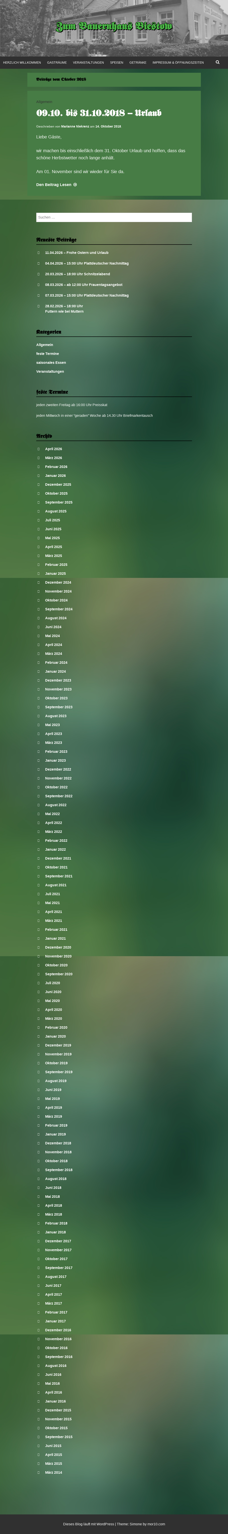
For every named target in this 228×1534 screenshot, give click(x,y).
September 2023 (59, 707)
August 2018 (56, 1179)
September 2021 (59, 876)
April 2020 (53, 1010)
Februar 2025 (56, 565)
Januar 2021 (55, 938)
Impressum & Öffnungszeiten (178, 62)
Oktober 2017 (56, 1259)
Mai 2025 (52, 538)
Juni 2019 (53, 1090)
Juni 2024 (53, 627)
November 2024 (58, 591)
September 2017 (59, 1268)
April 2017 (53, 1294)
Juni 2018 (53, 1188)
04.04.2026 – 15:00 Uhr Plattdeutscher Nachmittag (87, 263)
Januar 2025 (55, 573)
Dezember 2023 (58, 680)
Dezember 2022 (58, 769)
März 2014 (53, 1472)
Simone (136, 1524)
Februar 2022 (56, 840)
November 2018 (58, 1152)
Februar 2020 (56, 1027)
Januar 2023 (55, 760)
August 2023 (56, 716)
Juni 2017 (53, 1285)
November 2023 (58, 689)
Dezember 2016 (58, 1330)
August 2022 (56, 805)
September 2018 (59, 1170)
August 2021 (56, 885)
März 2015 (53, 1463)
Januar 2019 (55, 1134)
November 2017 (58, 1250)
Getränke (137, 62)
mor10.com (156, 1524)
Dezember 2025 (58, 484)
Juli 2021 (52, 894)
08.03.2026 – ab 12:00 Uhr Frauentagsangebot (83, 285)
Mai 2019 (52, 1099)
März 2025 (53, 556)
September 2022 (59, 796)
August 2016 (56, 1366)
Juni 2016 (53, 1374)
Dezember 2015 (58, 1410)
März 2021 (53, 921)
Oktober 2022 (56, 787)
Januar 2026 (55, 476)
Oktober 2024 (56, 600)
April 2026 (53, 449)
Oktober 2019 (56, 1063)
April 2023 (53, 734)
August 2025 (56, 511)
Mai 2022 (52, 814)
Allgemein (44, 102)
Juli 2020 (52, 983)
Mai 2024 (52, 636)
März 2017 (53, 1303)
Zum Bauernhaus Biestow (114, 27)
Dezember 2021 (58, 858)
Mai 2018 (52, 1196)
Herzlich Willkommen (22, 62)
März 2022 (53, 832)
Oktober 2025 (56, 493)
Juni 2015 (53, 1446)
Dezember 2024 (58, 582)
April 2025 (53, 547)
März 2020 (53, 1018)
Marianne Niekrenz (75, 126)
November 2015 (58, 1419)
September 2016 (59, 1357)
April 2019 (53, 1107)
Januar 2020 (55, 1036)
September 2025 (59, 502)
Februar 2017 (56, 1312)
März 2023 (53, 743)
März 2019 (53, 1116)
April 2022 (53, 823)
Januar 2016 (55, 1401)
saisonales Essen (51, 362)
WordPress (105, 1524)
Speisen (116, 62)
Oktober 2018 (56, 1161)
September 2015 (59, 1437)
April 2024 (53, 645)
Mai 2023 (52, 725)
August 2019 (56, 1081)
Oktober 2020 (56, 965)
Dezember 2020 (58, 947)
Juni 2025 (53, 529)
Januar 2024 (55, 671)
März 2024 (53, 654)
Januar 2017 (55, 1321)
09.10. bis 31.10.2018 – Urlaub (98, 114)
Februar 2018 (56, 1223)
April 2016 (53, 1392)
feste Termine (47, 354)
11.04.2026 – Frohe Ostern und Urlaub (77, 253)
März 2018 (53, 1214)
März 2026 (53, 458)
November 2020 (58, 956)
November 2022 (58, 778)
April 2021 (53, 912)
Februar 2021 (56, 929)
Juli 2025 (52, 520)
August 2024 (56, 618)
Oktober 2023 (56, 698)
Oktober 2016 (56, 1348)
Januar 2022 (55, 849)
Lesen (57, 184)
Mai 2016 (52, 1383)
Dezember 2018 (58, 1143)
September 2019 (59, 1072)
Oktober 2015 (56, 1428)
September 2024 (59, 609)
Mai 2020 (52, 1001)
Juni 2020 (53, 992)
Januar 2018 (55, 1232)
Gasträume (57, 62)
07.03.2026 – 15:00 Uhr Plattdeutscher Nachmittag (87, 295)
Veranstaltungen (88, 62)
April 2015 (53, 1455)
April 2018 (53, 1205)
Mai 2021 (52, 903)
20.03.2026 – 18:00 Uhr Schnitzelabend (77, 274)
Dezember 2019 (58, 1045)
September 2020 (59, 974)
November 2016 (58, 1339)
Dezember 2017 (58, 1241)
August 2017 (56, 1277)
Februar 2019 (56, 1125)
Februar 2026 (56, 467)
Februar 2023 (56, 751)
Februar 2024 (56, 662)
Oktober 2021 (56, 867)
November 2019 (58, 1054)
